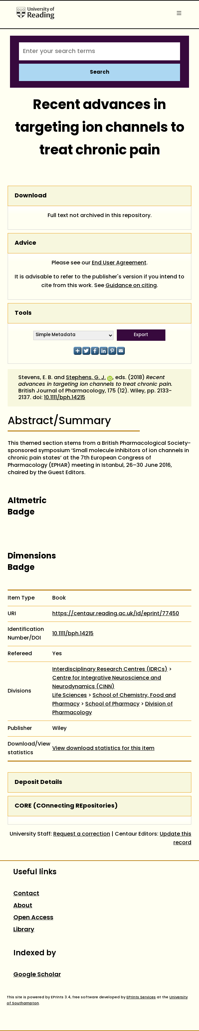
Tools (23, 313)
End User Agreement (119, 263)
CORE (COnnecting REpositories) (66, 806)
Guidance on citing (131, 285)
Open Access (33, 918)
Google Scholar (37, 975)
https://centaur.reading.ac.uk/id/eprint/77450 (115, 614)
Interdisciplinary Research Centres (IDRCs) (109, 669)
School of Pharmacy (112, 704)
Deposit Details (38, 782)
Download (31, 196)
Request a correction (81, 834)
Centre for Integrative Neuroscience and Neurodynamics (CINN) (106, 682)
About (22, 906)
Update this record (175, 838)
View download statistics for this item (103, 748)
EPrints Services (141, 997)
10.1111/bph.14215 (64, 397)
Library (23, 930)
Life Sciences (69, 695)
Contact (26, 894)
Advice (25, 243)
